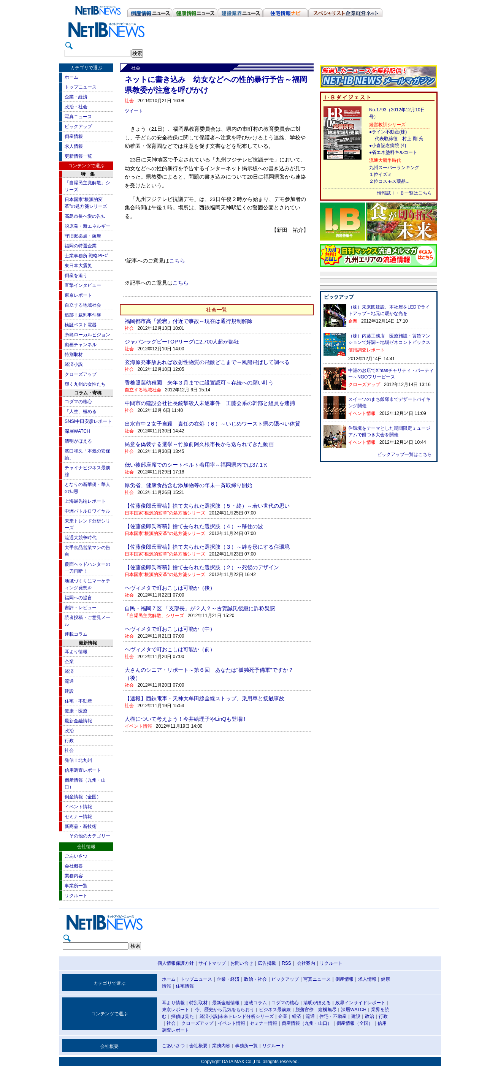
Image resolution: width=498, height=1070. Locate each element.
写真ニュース (78, 116)
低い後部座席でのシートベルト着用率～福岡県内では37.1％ (196, 465)
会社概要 (74, 866)
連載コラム (76, 634)
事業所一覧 (76, 885)
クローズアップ (81, 374)
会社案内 (306, 963)
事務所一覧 (246, 1045)
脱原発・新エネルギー (87, 226)
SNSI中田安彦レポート (88, 421)
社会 (69, 750)
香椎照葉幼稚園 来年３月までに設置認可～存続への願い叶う (199, 383)
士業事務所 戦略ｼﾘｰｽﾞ (87, 255)
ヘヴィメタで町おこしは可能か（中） (170, 629)
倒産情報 (74, 136)
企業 (69, 661)
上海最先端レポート (85, 501)
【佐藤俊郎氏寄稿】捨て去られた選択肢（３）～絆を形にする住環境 (207, 547)
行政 (69, 740)
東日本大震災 (78, 265)
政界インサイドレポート (360, 1002)
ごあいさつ (76, 856)
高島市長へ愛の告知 (85, 216)
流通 (69, 681)
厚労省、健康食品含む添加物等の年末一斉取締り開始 (188, 485)
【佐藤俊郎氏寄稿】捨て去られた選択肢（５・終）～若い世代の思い (207, 506)
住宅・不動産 (78, 701)
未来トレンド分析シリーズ (246, 1016)
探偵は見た (182, 1016)
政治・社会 (76, 106)
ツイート (134, 111)
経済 (69, 671)
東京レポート (78, 295)
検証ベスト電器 (81, 325)
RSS (286, 963)
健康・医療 (76, 711)
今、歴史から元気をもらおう (224, 1009)
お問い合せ (241, 963)
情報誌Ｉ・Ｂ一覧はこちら (404, 193)
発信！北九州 (78, 760)
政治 (69, 730)
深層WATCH (77, 431)
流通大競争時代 (81, 537)
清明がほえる (78, 441)
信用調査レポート (83, 770)
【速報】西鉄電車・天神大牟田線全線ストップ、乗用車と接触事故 (204, 698)
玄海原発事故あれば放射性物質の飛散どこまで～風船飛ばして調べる (207, 362)
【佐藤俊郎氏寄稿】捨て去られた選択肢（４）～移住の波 (194, 526)
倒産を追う (76, 275)
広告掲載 (267, 963)
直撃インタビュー (83, 285)
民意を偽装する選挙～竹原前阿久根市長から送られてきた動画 (199, 444)
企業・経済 (76, 97)
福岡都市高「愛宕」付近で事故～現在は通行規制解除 (188, 321)
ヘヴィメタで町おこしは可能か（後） (170, 588)
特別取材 (74, 354)
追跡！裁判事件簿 (83, 315)
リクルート (76, 895)
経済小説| (209, 1016)
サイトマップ (212, 963)
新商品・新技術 (81, 826)
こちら (177, 261)
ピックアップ (78, 126)
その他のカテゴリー (89, 836)
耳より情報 (76, 651)
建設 (69, 691)
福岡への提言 (78, 597)
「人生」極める (81, 411)
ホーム (71, 77)
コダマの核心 (78, 401)
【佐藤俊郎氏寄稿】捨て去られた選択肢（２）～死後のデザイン (202, 567)
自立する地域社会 (83, 305)
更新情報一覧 (78, 156)
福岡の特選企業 (81, 246)
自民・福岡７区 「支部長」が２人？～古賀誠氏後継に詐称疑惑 (200, 608)
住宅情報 (185, 986)
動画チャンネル (81, 344)
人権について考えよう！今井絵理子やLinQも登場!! (185, 719)
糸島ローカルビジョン (87, 334)
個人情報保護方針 (175, 963)
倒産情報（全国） (83, 796)
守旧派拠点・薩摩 (83, 236)
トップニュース (81, 87)
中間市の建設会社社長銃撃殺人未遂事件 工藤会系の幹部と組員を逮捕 (210, 403)
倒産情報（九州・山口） (307, 1023)
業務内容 (74, 875)
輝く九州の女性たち (85, 384)
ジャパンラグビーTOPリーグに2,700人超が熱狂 (182, 342)
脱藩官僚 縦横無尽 (315, 1009)
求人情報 (74, 146)
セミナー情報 (78, 816)
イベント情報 (78, 806)
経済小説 (74, 364)
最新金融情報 (78, 720)
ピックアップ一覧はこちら (404, 454)
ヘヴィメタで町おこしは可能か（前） (170, 649)
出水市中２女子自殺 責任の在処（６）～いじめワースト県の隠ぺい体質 (212, 424)
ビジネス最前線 (275, 1009)
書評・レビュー (81, 607)
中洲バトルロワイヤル (87, 511)
